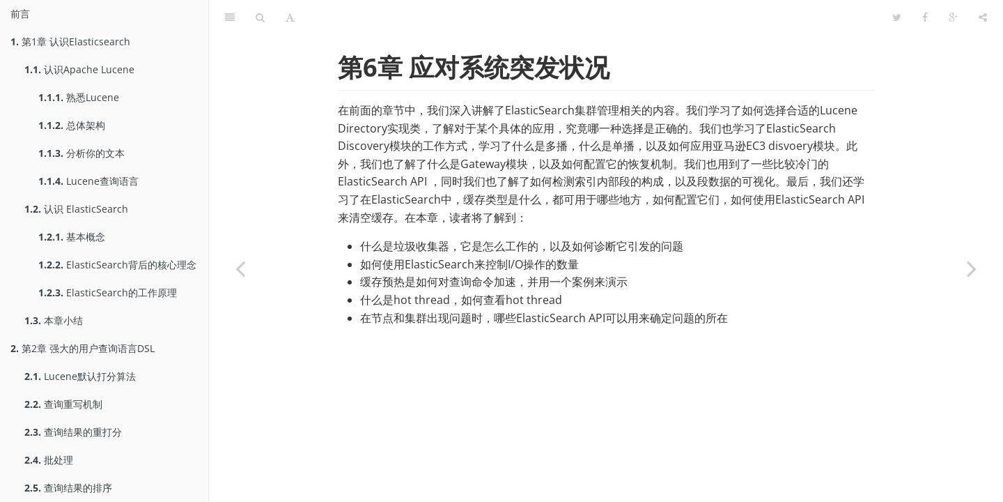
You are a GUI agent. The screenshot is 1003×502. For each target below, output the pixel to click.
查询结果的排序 (68, 487)
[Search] (260, 17)
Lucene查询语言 (88, 181)
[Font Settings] (290, 17)
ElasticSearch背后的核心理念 (117, 264)
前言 (20, 13)
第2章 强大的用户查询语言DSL (82, 348)
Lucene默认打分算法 (80, 376)
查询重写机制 (63, 404)
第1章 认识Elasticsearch (70, 41)
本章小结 (53, 320)
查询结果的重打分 (73, 432)
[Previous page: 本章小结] (240, 268)
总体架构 (71, 125)
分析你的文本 (81, 153)
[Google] (953, 17)
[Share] (982, 17)
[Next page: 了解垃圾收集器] (971, 268)
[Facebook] (925, 17)
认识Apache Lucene (79, 69)
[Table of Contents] (230, 17)
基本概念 (71, 236)
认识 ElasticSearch (76, 208)
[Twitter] (897, 17)
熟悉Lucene (78, 97)
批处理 (48, 459)
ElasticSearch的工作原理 (107, 292)
